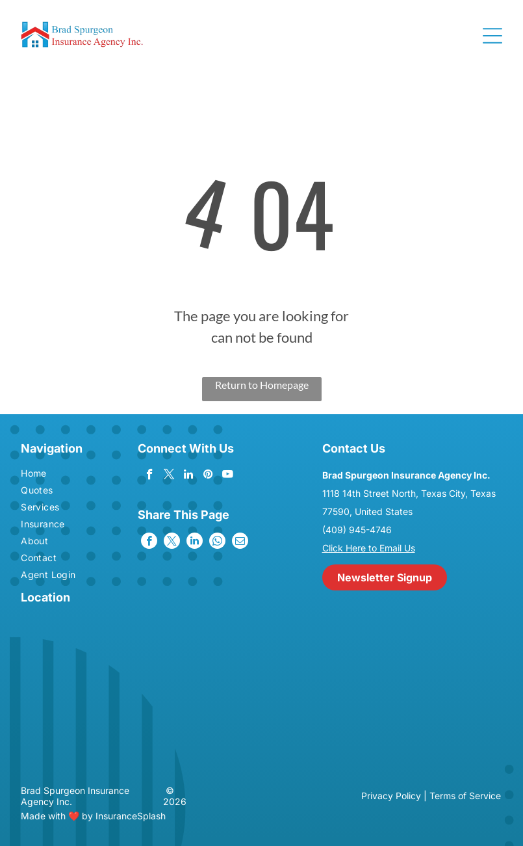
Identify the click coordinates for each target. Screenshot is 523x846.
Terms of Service (465, 795)
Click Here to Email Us (368, 547)
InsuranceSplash (131, 815)
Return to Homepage (262, 384)
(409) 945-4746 (357, 529)
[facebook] (150, 476)
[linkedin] (189, 476)
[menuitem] (59, 474)
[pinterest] (208, 476)
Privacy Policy (391, 795)
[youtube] (228, 476)
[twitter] (169, 476)
